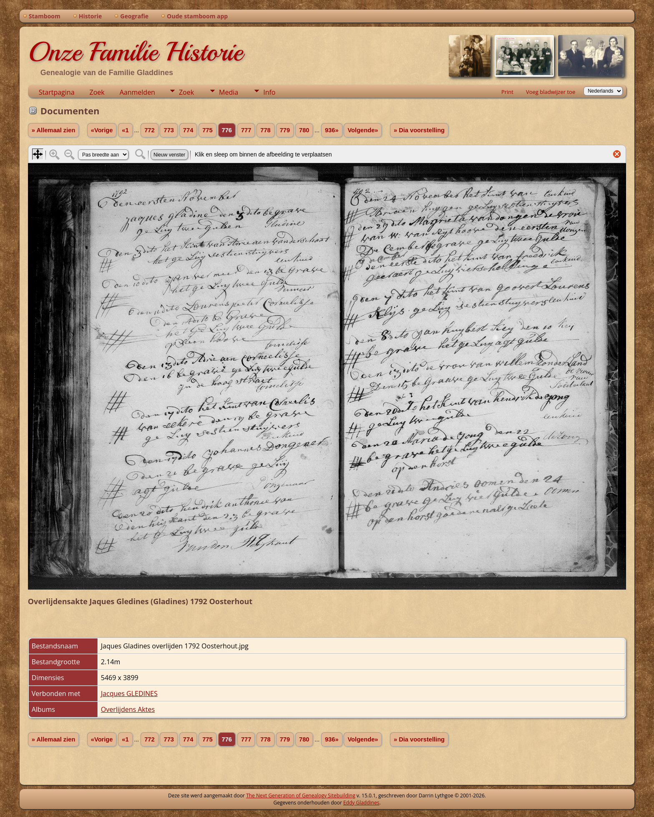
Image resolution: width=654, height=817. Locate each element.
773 (169, 130)
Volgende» (362, 130)
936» (332, 130)
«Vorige (102, 130)
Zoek (97, 92)
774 (188, 130)
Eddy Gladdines (361, 802)
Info (269, 92)
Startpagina (57, 92)
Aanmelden (137, 92)
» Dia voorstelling (419, 130)
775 (207, 130)
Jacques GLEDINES (129, 693)
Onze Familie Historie (135, 51)
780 (304, 130)
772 (149, 130)
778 (265, 130)
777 (246, 130)
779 (285, 130)
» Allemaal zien (53, 130)
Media (228, 92)
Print (507, 92)
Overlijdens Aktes (128, 709)
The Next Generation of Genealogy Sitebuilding (300, 795)
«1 (125, 130)
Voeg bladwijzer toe (550, 92)
